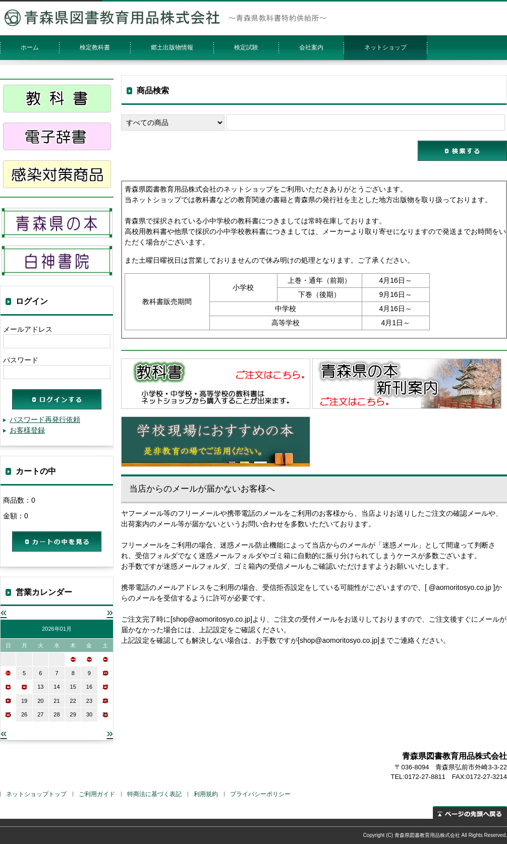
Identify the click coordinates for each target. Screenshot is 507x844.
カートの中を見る (56, 541)
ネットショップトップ (36, 794)
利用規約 (206, 794)
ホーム (30, 47)
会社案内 (311, 47)
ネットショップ (385, 47)
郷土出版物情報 (172, 47)
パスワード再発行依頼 (45, 419)
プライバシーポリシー (260, 794)
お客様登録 (27, 430)
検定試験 (246, 47)
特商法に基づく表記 (154, 794)
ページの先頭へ (470, 812)
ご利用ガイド (97, 794)
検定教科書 (95, 47)
